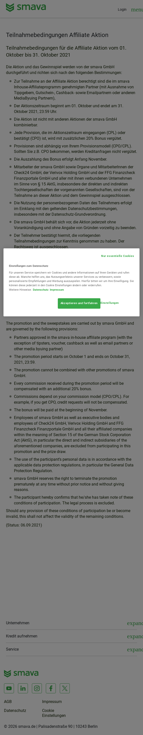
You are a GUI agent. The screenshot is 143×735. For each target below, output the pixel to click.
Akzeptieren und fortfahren (79, 303)
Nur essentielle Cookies (117, 256)
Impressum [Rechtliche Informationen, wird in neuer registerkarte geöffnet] (57, 289)
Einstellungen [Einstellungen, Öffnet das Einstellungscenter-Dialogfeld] (109, 303)
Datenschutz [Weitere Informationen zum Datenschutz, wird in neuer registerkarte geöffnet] (41, 289)
